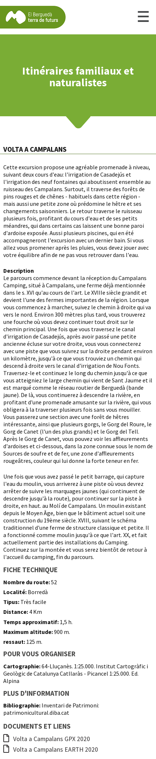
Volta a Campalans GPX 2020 (46, 739)
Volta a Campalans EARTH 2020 (50, 749)
